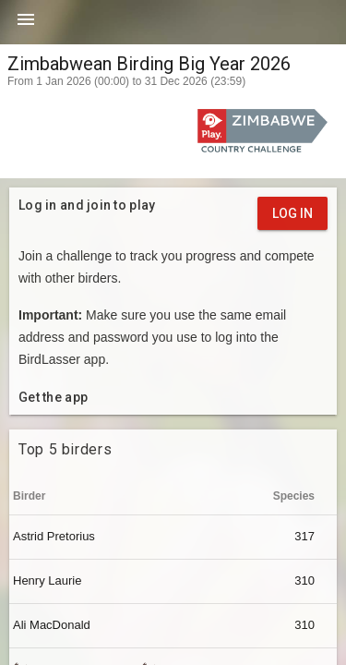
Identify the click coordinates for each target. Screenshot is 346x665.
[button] (26, 26)
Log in (292, 213)
